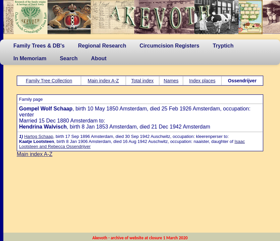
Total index (142, 80)
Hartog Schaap (38, 136)
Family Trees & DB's (39, 46)
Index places (202, 80)
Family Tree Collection (49, 80)
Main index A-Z (103, 80)
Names (171, 80)
